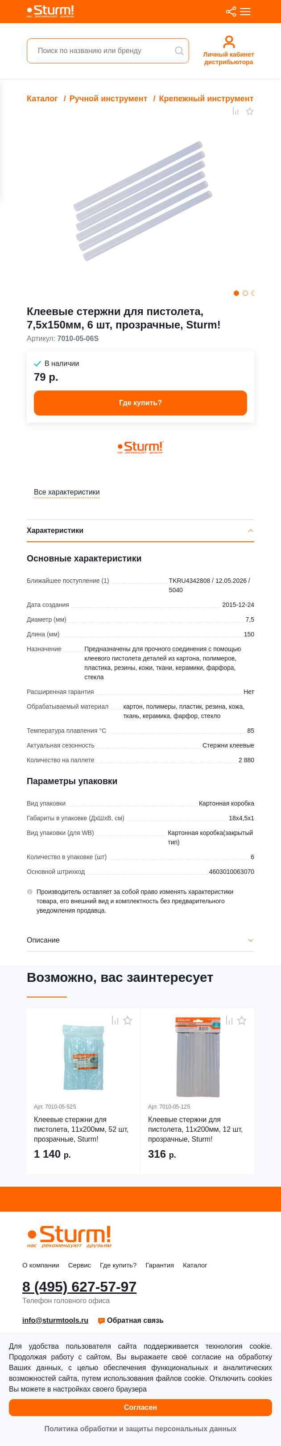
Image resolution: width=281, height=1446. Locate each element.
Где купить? (118, 1265)
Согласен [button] (140, 1407)
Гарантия (159, 1265)
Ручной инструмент (109, 98)
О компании (40, 1265)
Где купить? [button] (140, 403)
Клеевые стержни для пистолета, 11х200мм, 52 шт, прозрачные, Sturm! (81, 1129)
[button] (130, 1320)
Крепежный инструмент (206, 98)
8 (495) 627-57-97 (79, 1287)
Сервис (79, 1265)
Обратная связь (130, 1320)
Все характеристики (67, 492)
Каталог (42, 98)
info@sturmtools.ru (55, 1320)
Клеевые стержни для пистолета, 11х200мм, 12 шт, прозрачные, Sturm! (195, 1129)
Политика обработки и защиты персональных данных (141, 1429)
